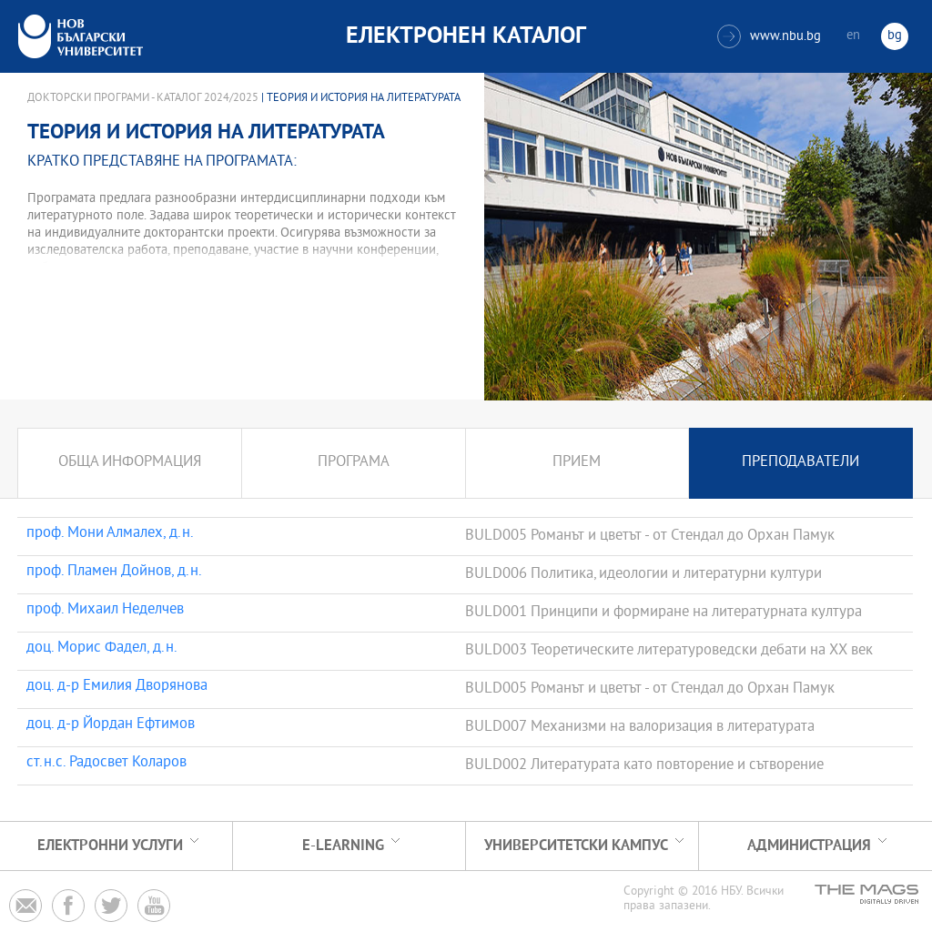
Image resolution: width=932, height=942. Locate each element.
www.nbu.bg (769, 36)
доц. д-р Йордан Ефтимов (110, 725)
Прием (576, 462)
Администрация (809, 846)
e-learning (343, 846)
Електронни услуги (110, 846)
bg (894, 36)
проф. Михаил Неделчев (105, 610)
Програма (354, 462)
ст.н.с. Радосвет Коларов (110, 763)
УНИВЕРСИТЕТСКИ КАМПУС (576, 846)
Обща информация (129, 462)
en (853, 36)
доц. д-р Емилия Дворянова (117, 687)
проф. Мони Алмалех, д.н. (110, 534)
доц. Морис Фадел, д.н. (101, 649)
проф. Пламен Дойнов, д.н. (114, 572)
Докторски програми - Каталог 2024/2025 (142, 98)
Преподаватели (800, 462)
